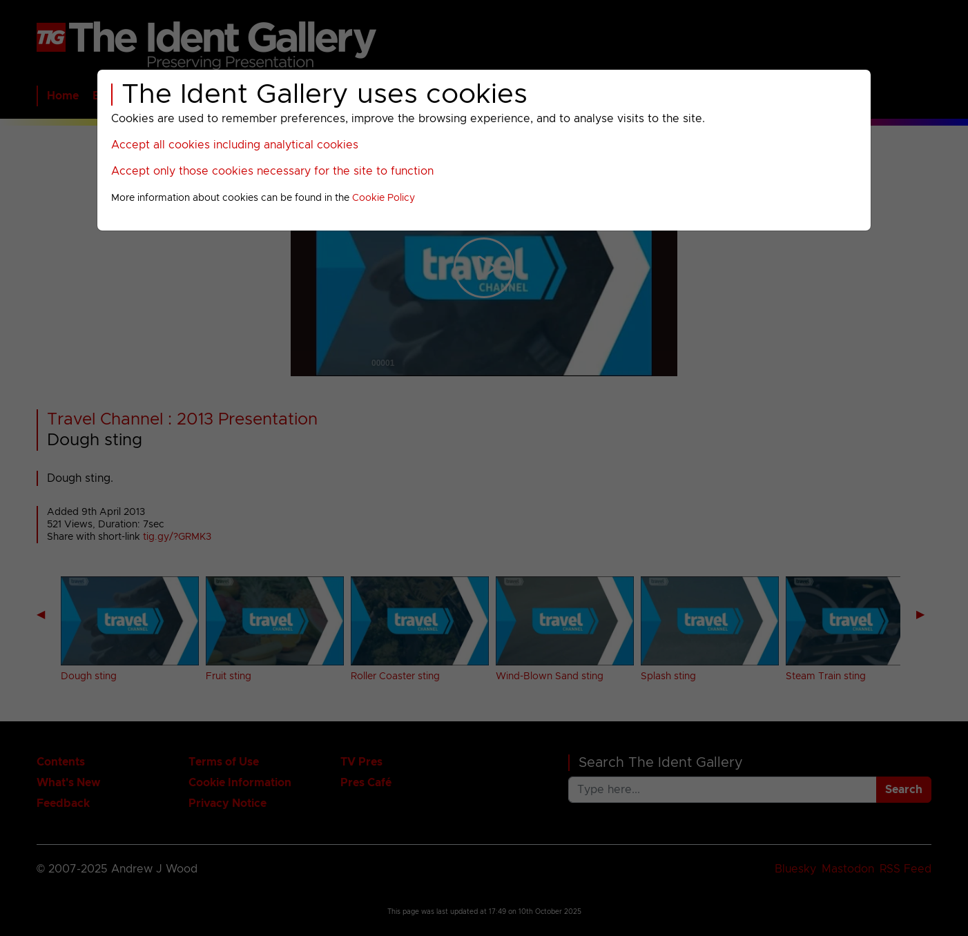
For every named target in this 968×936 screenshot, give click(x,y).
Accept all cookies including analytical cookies (234, 144)
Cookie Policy (383, 198)
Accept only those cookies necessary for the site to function (272, 171)
